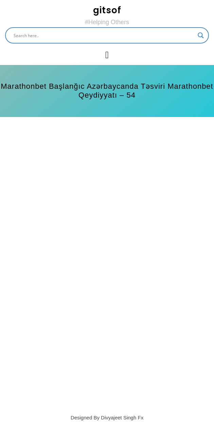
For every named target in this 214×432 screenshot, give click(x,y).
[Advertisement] (107, 178)
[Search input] (104, 35)
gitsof (107, 10)
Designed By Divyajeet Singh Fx (107, 417)
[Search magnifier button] (201, 35)
